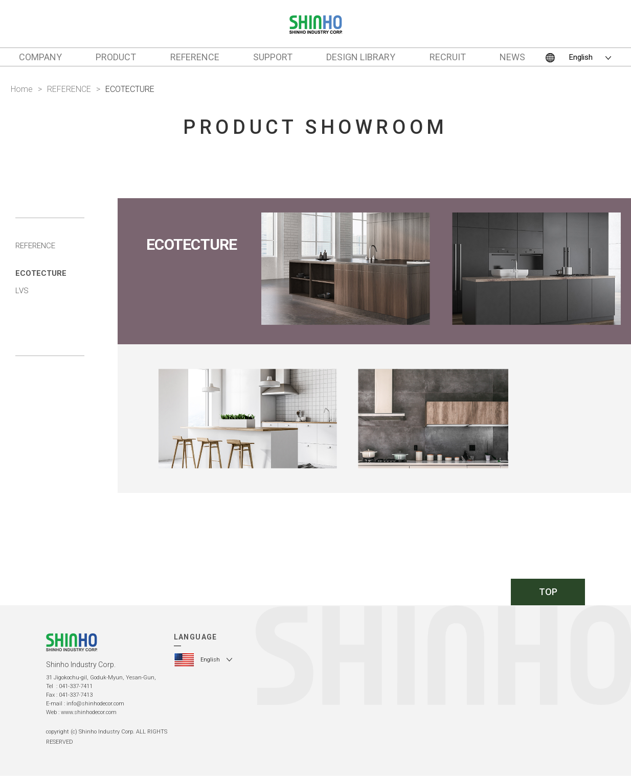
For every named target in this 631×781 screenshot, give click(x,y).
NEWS (512, 57)
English (581, 57)
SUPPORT (272, 57)
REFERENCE (194, 57)
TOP (548, 591)
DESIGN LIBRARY (360, 57)
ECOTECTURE (40, 273)
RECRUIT (448, 57)
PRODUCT (116, 57)
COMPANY (40, 57)
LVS (22, 290)
